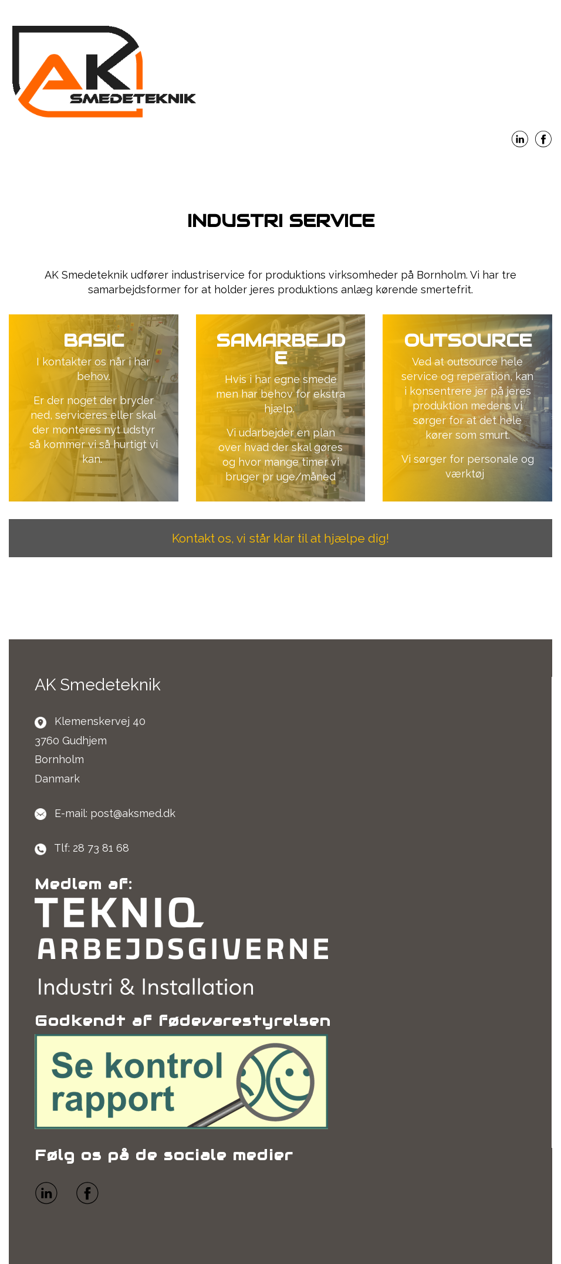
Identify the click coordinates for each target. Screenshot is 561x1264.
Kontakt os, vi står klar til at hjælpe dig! (280, 538)
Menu (280, 169)
